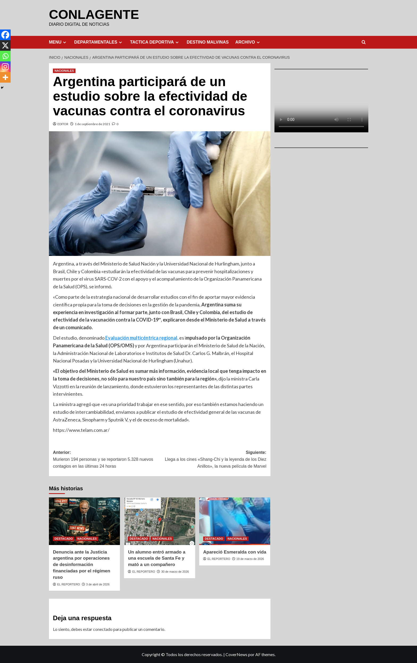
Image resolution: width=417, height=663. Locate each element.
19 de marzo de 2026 (250, 558)
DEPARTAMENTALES (98, 42)
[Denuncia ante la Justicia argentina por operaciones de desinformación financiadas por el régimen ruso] (84, 520)
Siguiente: (213, 459)
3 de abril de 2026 (98, 584)
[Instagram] (5, 66)
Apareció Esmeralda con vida (234, 551)
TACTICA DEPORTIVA (155, 42)
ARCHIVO (248, 42)
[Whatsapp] (5, 56)
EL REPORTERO (68, 584)
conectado (102, 628)
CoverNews (236, 654)
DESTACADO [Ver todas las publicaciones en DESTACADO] (64, 538)
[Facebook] (5, 34)
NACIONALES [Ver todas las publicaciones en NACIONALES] (64, 70)
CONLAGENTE (93, 14)
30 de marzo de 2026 (175, 571)
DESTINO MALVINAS (208, 42)
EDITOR (62, 124)
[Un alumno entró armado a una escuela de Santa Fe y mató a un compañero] (159, 520)
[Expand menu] (64, 42)
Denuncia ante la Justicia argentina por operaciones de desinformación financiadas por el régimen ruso (81, 564)
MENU (58, 42)
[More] (5, 77)
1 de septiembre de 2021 (92, 124)
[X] (5, 45)
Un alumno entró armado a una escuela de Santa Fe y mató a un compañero (156, 558)
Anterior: (106, 459)
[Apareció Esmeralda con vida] (234, 520)
